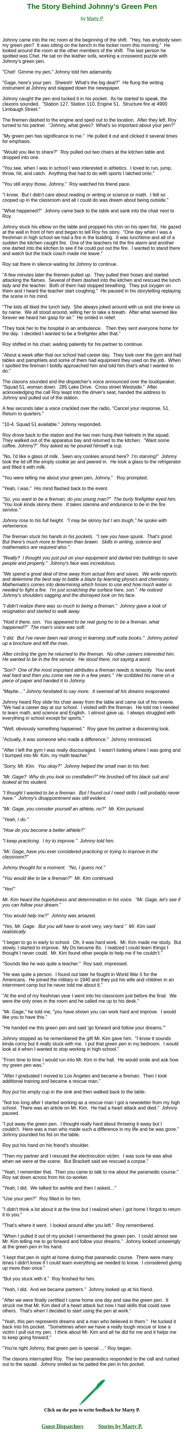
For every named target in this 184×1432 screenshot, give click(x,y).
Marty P (95, 18)
